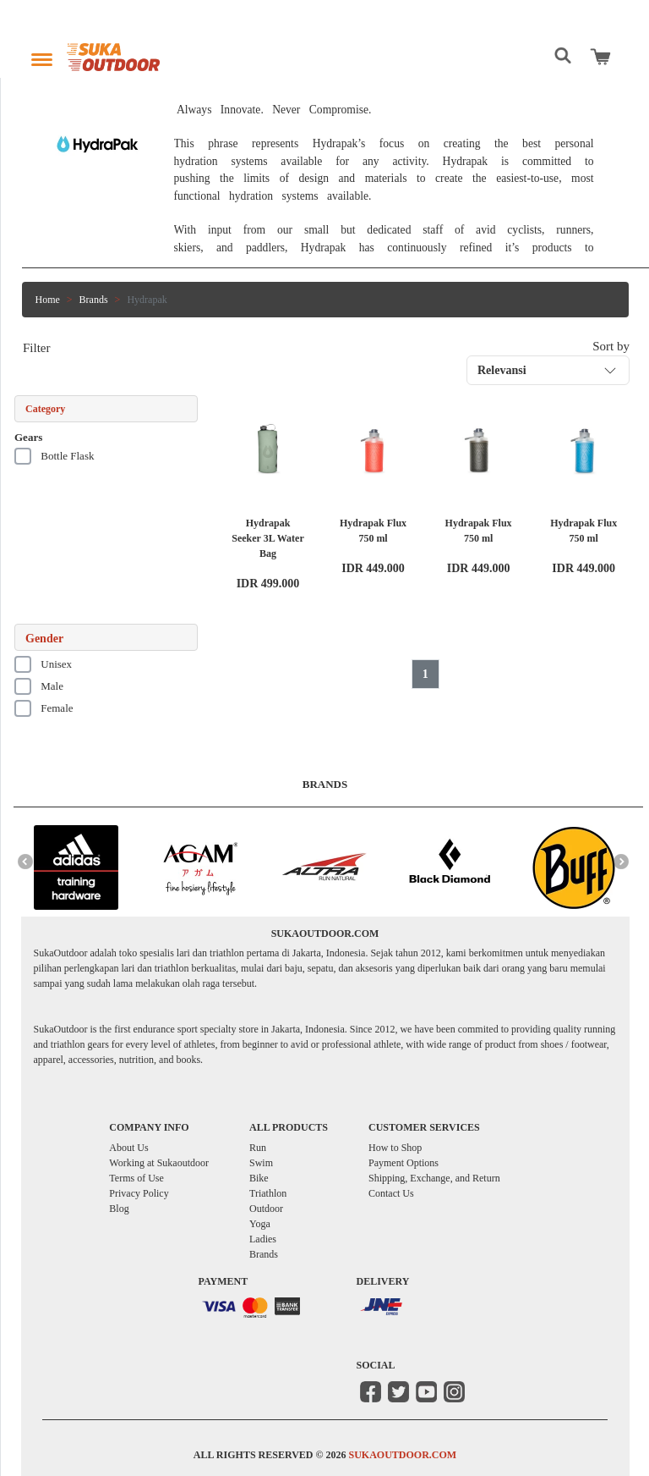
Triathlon (267, 1193)
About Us (128, 1148)
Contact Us (391, 1193)
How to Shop (395, 1148)
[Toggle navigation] (42, 55)
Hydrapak (146, 300)
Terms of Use (136, 1178)
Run (257, 1148)
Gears (28, 437)
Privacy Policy (138, 1193)
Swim (261, 1163)
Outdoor (266, 1208)
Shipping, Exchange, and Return (434, 1178)
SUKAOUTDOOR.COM (402, 1455)
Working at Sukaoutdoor (159, 1163)
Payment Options (403, 1163)
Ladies (262, 1239)
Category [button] (45, 409)
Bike (259, 1178)
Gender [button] (44, 638)
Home (47, 300)
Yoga (259, 1224)
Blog (118, 1208)
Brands (93, 300)
